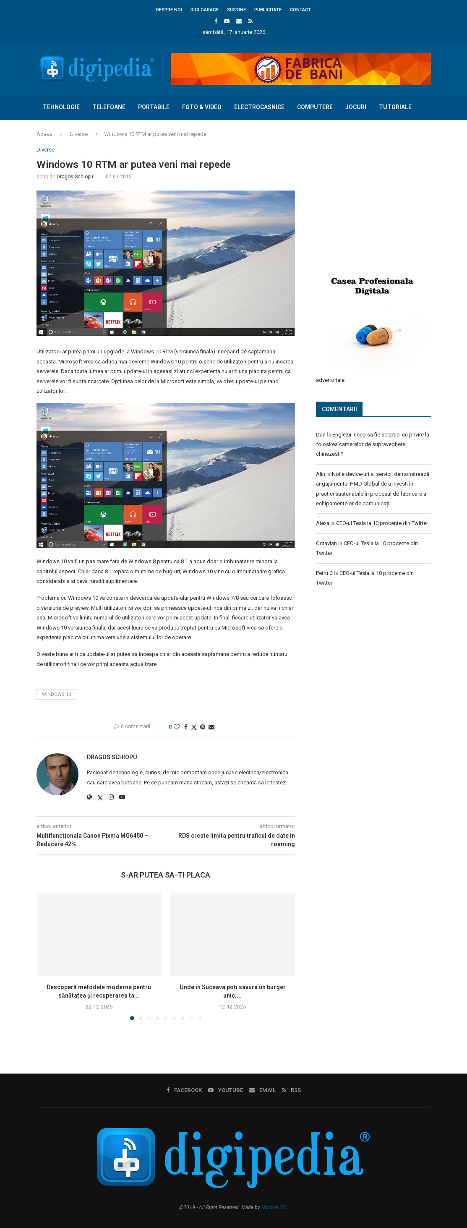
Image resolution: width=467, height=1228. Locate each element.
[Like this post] (177, 727)
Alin (320, 473)
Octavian (326, 543)
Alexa (322, 523)
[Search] (427, 157)
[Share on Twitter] (194, 727)
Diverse (104, 131)
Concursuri (61, 131)
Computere (315, 107)
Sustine (236, 10)
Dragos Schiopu (75, 177)
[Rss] (250, 21)
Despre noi (169, 10)
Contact (300, 10)
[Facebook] (215, 21)
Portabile (154, 107)
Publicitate (268, 10)
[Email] (239, 21)
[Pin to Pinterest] (202, 727)
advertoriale (330, 379)
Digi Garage (204, 10)
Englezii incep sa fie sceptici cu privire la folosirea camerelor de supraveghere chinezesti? (372, 444)
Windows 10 (56, 694)
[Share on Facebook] (186, 727)
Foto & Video (202, 107)
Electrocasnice (259, 107)
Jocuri (355, 107)
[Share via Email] (211, 727)
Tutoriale (395, 107)
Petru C (324, 573)
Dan (321, 434)
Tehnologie (61, 107)
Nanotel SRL (274, 1207)
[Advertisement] (379, 202)
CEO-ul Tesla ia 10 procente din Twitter (382, 523)
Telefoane (108, 107)
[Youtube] (227, 21)
